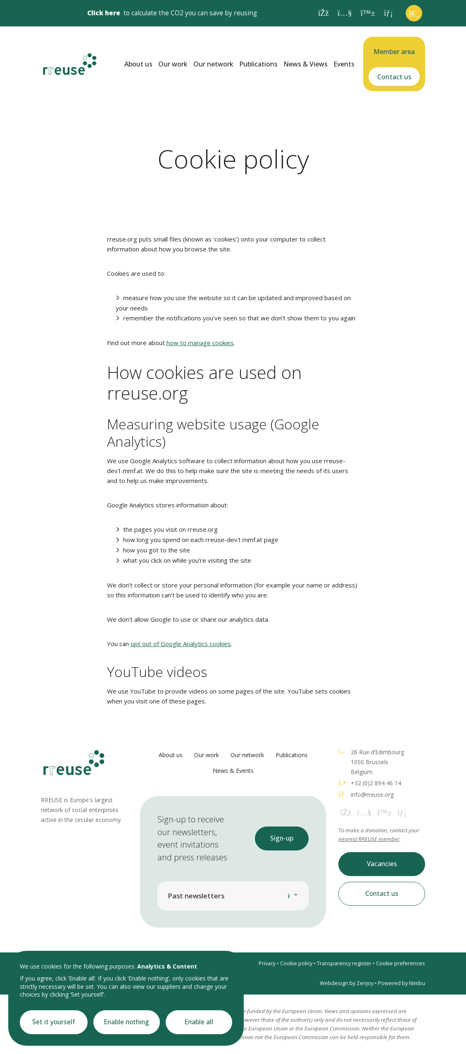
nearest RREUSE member (368, 839)
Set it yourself (53, 1022)
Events (343, 64)
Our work (173, 64)
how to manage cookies (200, 343)
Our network (213, 64)
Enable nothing (126, 1022)
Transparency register (344, 963)
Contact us (394, 76)
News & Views (305, 64)
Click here (103, 13)
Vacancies (382, 864)
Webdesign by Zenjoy (346, 983)
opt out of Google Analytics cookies (181, 644)
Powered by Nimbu (401, 983)
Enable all (199, 1022)
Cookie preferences (400, 963)
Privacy (267, 963)
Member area (394, 51)
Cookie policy (296, 963)
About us (138, 64)
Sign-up (281, 838)
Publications (258, 64)
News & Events (233, 771)
